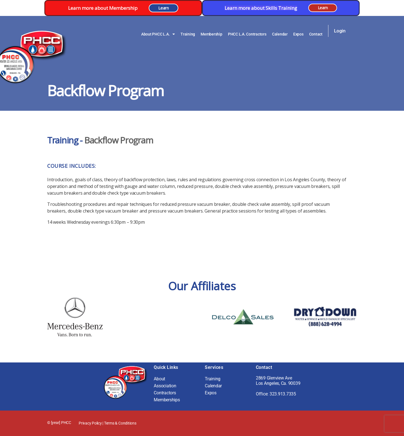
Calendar (280, 34)
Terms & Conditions (120, 423)
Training (188, 34)
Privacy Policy (90, 423)
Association (165, 385)
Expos (298, 34)
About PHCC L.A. (158, 34)
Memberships (167, 399)
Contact (316, 34)
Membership (211, 34)
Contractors (165, 392)
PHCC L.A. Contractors (247, 34)
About (159, 378)
